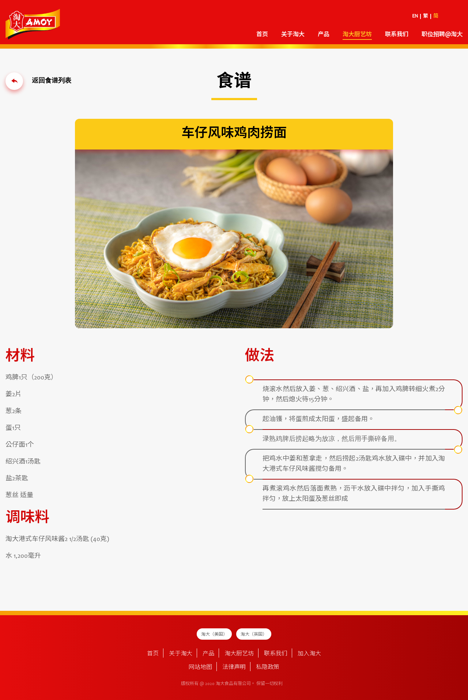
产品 (323, 35)
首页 (262, 35)
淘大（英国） (254, 634)
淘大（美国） (214, 634)
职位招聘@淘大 (442, 35)
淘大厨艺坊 (357, 35)
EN (415, 16)
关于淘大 (293, 35)
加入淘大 (309, 654)
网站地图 (200, 667)
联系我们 (396, 35)
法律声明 (234, 667)
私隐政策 (267, 667)
